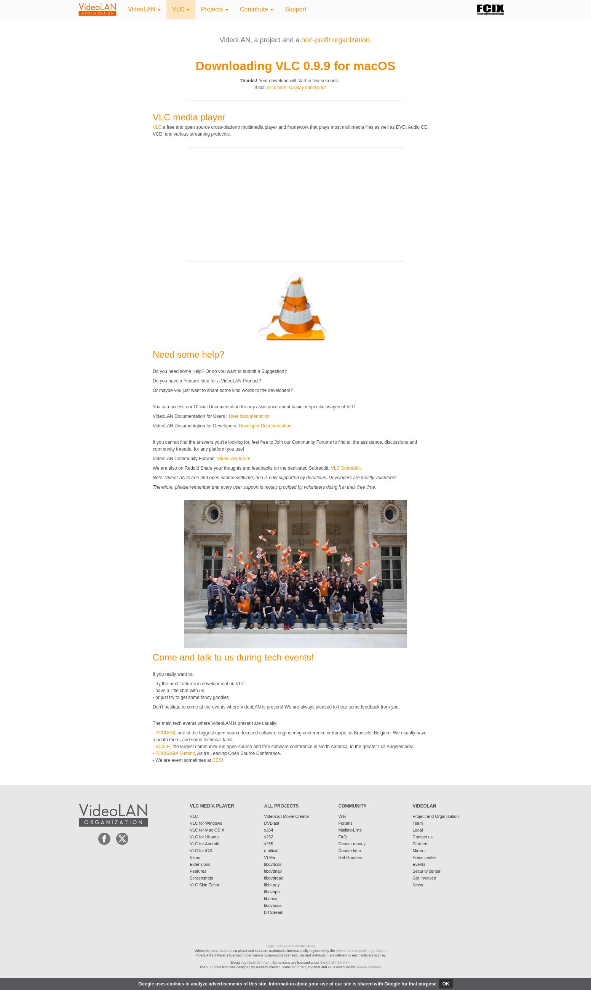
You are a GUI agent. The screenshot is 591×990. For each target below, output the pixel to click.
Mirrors (419, 850)
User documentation (249, 416)
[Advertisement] (210, 203)
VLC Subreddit (346, 468)
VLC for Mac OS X (207, 830)
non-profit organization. (336, 40)
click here (276, 87)
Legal (418, 830)
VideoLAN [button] (144, 9)
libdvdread (274, 878)
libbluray (272, 885)
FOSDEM (165, 733)
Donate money (352, 843)
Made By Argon (259, 962)
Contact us (423, 837)
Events (419, 864)
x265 (268, 843)
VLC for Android (205, 843)
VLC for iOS (201, 850)
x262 (268, 837)
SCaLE (162, 746)
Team (418, 823)
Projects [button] (214, 9)
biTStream (274, 912)
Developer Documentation (265, 426)
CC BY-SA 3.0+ (338, 962)
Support (295, 9)
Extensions (200, 864)
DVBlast (272, 823)
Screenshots (201, 878)
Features (198, 871)
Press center (424, 857)
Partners (421, 843)
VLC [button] (181, 9)
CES (217, 760)
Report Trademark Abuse (296, 946)
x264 (268, 830)
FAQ (343, 837)
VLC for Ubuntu (204, 837)
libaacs (270, 898)
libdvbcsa (273, 905)
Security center (427, 871)
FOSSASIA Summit (175, 753)
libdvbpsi (272, 891)
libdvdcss (272, 864)
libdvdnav (273, 871)
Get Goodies (350, 857)
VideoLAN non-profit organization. (361, 951)
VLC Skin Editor (205, 885)
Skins (195, 857)
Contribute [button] (256, 9)
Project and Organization (436, 816)
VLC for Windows (206, 823)
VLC (157, 127)
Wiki (343, 816)
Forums (346, 823)
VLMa (269, 857)
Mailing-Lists (350, 830)
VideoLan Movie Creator (286, 816)
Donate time (350, 850)
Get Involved (424, 878)
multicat (271, 850)
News (418, 885)
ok (445, 984)
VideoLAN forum (234, 458)
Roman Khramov (368, 967)
